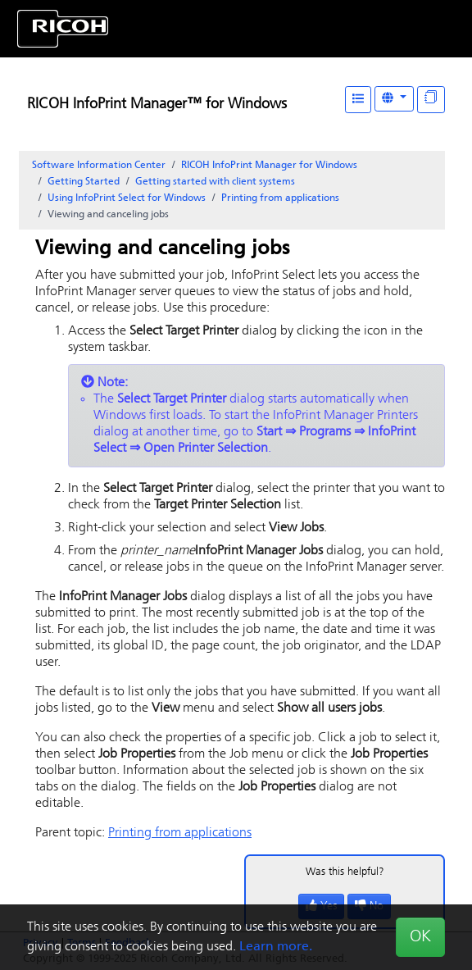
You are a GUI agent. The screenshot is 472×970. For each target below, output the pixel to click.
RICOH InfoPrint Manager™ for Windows (157, 104)
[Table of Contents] (358, 99)
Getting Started (84, 182)
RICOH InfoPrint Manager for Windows (269, 166)
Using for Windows (127, 198)
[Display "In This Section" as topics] (431, 99)
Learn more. (275, 947)
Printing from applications (280, 198)
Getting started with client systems (215, 182)
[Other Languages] (394, 99)
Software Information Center (99, 166)
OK (420, 937)
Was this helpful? (345, 872)
